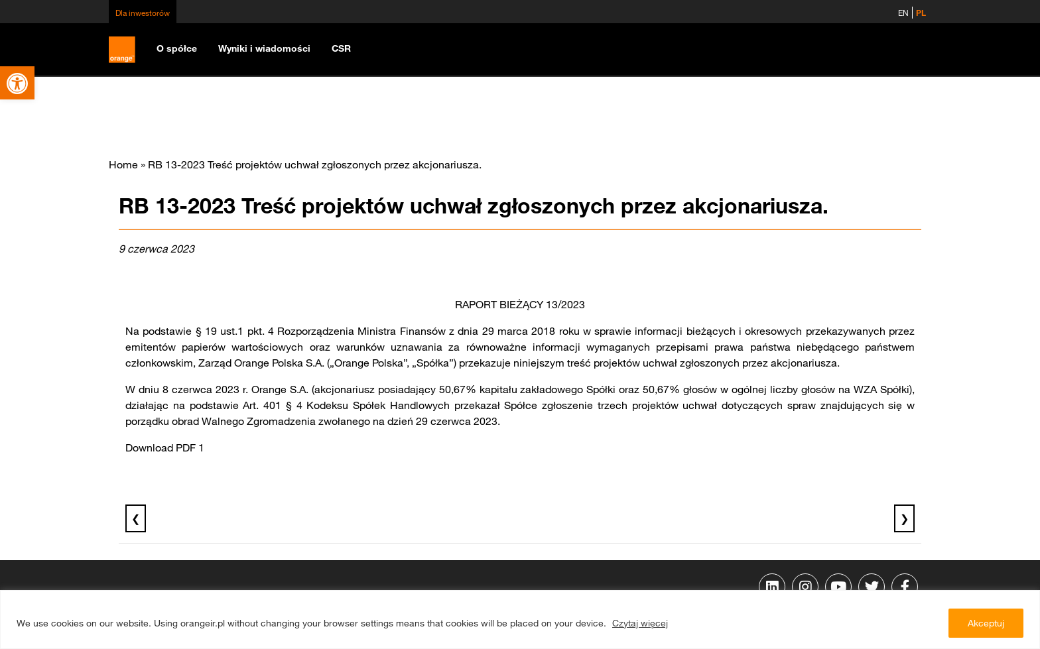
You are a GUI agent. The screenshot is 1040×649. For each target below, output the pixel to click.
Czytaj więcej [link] (640, 623)
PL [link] (921, 12)
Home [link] (123, 164)
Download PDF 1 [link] (164, 447)
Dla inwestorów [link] (142, 12)
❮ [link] (135, 518)
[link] (17, 82)
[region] (520, 619)
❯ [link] (904, 518)
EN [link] (903, 12)
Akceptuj (986, 623)
